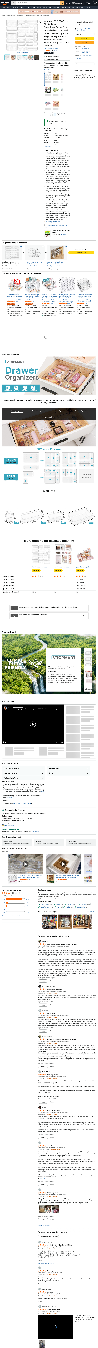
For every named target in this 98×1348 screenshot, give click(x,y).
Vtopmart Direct (86, 48)
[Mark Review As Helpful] (43, 981)
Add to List (79, 64)
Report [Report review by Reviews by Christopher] (52, 1005)
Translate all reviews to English (48, 1236)
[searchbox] (38, 3)
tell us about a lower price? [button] (23, 803)
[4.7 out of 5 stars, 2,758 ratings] (47, 303)
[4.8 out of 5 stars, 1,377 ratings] (82, 303)
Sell (82, 7)
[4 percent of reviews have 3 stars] (15, 906)
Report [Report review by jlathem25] (52, 1031)
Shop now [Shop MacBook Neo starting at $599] (63, 234)
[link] (34, 252)
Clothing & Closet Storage (31, 15)
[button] (3, 7)
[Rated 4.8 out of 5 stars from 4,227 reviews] (68, 879)
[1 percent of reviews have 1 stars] (15, 912)
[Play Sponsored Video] (25, 864)
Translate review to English (46, 1263)
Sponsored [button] (5, 851)
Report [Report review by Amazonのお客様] (40, 1260)
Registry (87, 7)
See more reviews (43, 1225)
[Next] (63, 114)
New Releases (66, 7)
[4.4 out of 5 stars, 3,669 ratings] (12, 301)
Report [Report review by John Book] (52, 981)
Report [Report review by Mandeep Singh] (40, 1301)
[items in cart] (95, 2)
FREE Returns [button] (49, 70)
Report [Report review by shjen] (52, 1184)
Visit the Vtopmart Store (51, 48)
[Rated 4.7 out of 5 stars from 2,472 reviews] (30, 879)
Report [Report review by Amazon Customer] (52, 1066)
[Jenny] (10, 707)
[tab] (16, 410)
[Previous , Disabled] (51, 114)
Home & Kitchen (6, 15)
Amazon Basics (21, 7)
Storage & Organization (17, 15)
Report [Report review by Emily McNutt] (52, 1102)
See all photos (91, 911)
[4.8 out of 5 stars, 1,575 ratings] (64, 303)
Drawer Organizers (44, 15)
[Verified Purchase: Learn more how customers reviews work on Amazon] (52, 948)
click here (10, 797)
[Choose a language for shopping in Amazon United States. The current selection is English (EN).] (67, 3)
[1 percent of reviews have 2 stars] (15, 909)
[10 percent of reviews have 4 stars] (15, 903)
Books (39, 7)
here (42, 791)
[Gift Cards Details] (79, 7)
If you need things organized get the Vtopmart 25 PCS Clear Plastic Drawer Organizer (34, 709)
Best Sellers (32, 7)
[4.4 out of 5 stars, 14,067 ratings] (30, 301)
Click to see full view (22, 52)
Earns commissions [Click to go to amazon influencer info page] (18, 707)
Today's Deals (47, 7)
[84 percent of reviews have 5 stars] (15, 899)
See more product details (52, 222)
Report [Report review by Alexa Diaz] (52, 1219)
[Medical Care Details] (15, 7)
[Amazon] (5, 2)
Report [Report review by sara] (40, 1284)
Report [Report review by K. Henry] (52, 1137)
